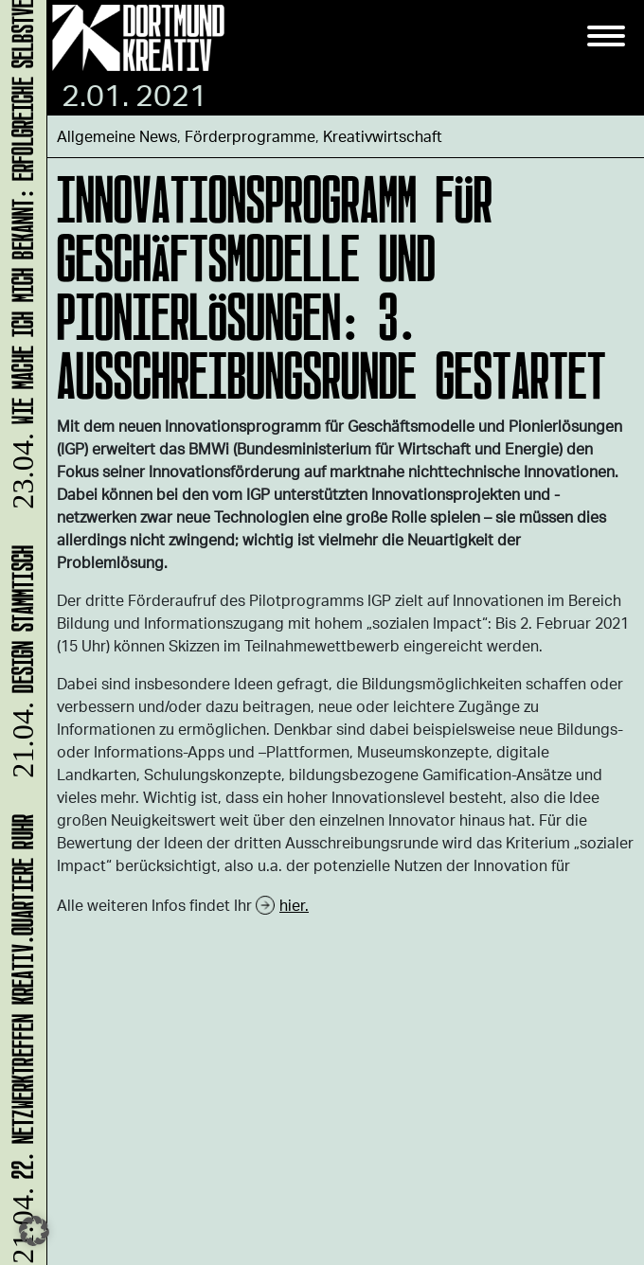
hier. (294, 905)
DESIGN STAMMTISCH (19, 664)
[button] (34, 1231)
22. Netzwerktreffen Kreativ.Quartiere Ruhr (19, 1038)
